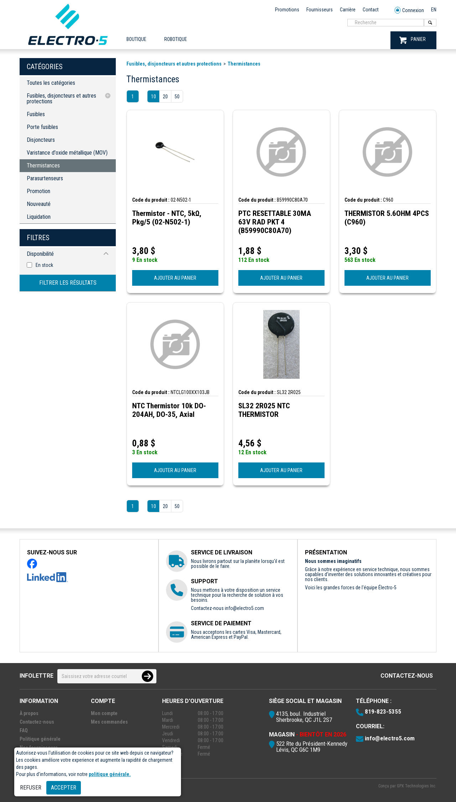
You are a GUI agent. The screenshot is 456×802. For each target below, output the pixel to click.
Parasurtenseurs (45, 178)
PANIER (412, 40)
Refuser (30, 787)
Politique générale (40, 739)
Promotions (287, 9)
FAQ (24, 730)
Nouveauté (39, 204)
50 (177, 96)
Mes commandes (109, 722)
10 (153, 96)
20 (165, 96)
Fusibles (36, 114)
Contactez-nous (406, 675)
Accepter (63, 787)
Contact (371, 9)
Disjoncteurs (41, 139)
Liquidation (39, 216)
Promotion (38, 191)
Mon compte (104, 713)
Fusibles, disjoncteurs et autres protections (61, 98)
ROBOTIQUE (175, 39)
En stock (44, 265)
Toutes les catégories (51, 82)
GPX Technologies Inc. (416, 785)
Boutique (136, 39)
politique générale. (110, 774)
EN (433, 9)
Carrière (348, 9)
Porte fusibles (42, 127)
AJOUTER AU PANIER (175, 278)
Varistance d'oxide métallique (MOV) (67, 152)
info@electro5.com (244, 608)
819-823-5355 (383, 711)
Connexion (409, 10)
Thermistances (43, 165)
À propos (29, 713)
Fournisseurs (319, 9)
